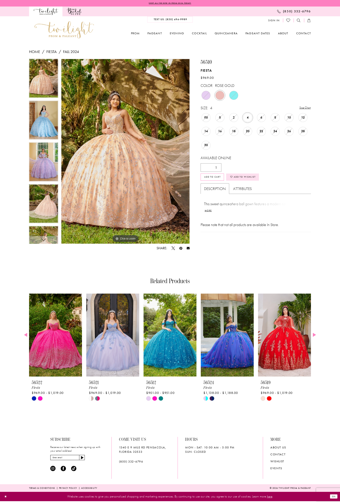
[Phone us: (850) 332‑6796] (294, 12)
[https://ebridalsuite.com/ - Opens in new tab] (74, 12)
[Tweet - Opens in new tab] (173, 249)
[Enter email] (74, 459)
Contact (278, 455)
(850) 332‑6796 (131, 462)
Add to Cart (218, 181)
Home (34, 52)
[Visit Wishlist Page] (288, 21)
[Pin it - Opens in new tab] (180, 249)
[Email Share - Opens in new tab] (188, 249)
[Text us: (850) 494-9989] (170, 20)
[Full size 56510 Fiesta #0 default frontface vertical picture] (125, 152)
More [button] (210, 217)
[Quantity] (211, 169)
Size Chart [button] (303, 108)
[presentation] (55, 335)
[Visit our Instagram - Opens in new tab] (53, 471)
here (269, 499)
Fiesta (51, 52)
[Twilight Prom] (45, 12)
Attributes (242, 193)
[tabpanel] (43, 81)
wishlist (277, 462)
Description (215, 193)
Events (276, 469)
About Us (278, 448)
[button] (274, 21)
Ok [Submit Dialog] (332, 499)
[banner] (64, 30)
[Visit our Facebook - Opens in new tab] (63, 471)
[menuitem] (45, 12)
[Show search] (299, 21)
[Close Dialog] (7, 499)
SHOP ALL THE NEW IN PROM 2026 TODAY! (170, 3)
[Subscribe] (95, 459)
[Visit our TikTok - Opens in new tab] (73, 471)
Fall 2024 (71, 52)
